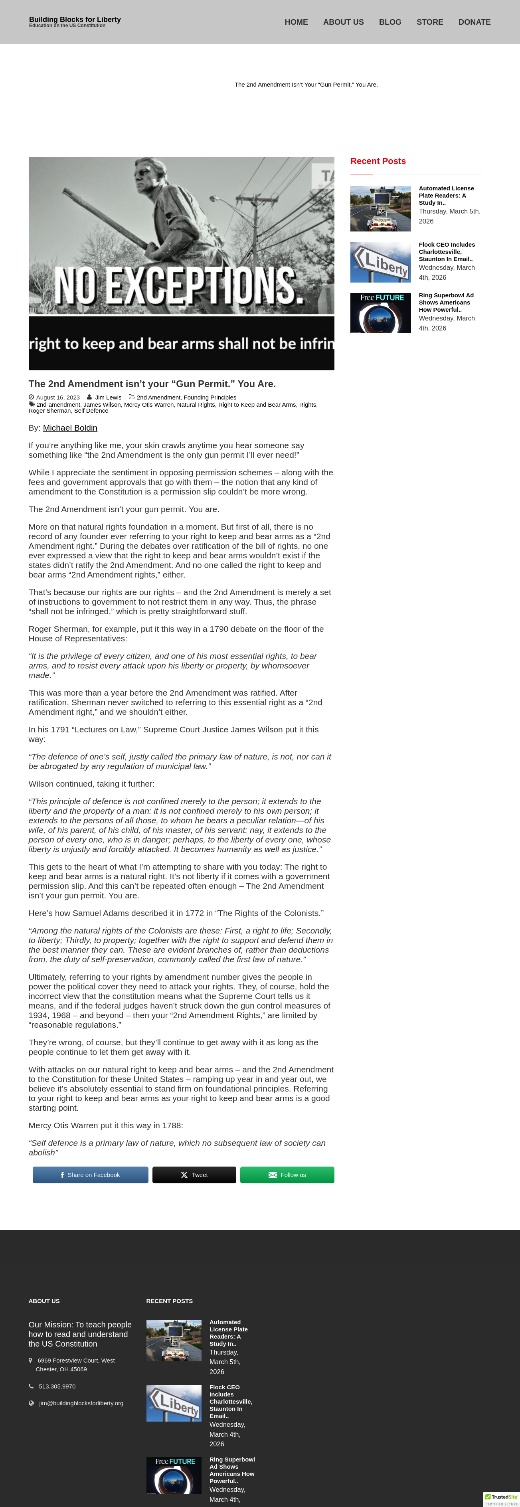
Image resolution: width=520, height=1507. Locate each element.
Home (296, 22)
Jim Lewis (108, 397)
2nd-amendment (58, 404)
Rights (307, 404)
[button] (501, 1499)
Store (430, 22)
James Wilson (102, 404)
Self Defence (91, 410)
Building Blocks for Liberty (75, 20)
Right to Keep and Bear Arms (257, 404)
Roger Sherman (50, 410)
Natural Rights (196, 404)
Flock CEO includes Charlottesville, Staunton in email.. (437, 236)
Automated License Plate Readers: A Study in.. (433, 192)
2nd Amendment (201, 84)
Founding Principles (210, 397)
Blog (390, 22)
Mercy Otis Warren (149, 404)
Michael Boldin (70, 427)
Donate (475, 22)
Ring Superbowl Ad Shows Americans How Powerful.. (436, 281)
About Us (343, 22)
